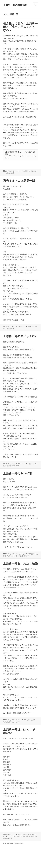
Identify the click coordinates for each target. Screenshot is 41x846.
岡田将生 (31, 836)
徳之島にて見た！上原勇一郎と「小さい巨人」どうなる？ (20, 26)
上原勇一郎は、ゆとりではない (19, 731)
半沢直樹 (33, 171)
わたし (29, 720)
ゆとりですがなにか (24, 834)
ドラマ (10, 836)
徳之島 (12, 173)
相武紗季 (26, 556)
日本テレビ (21, 327)
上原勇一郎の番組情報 (15, 4)
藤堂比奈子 (11, 466)
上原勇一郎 (27, 171)
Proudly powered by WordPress (13, 843)
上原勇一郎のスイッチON (20, 336)
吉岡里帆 (25, 836)
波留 (6, 466)
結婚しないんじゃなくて (12, 722)
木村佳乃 (20, 556)
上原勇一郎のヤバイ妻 (17, 473)
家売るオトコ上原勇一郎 (19, 181)
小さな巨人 (6, 173)
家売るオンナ (10, 329)
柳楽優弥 (9, 838)
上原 (13, 836)
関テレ (18, 466)
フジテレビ (21, 464)
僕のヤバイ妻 (13, 556)
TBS (19, 171)
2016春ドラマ (32, 554)
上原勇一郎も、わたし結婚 (20, 563)
